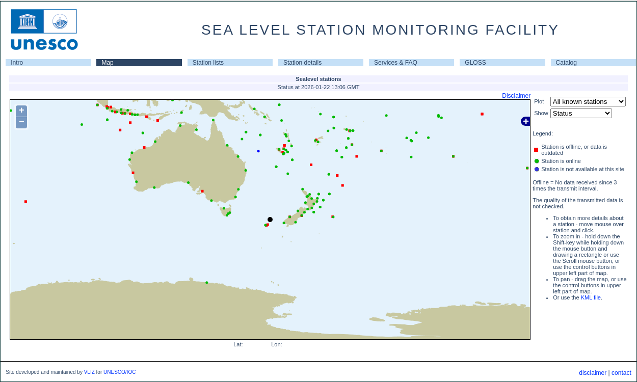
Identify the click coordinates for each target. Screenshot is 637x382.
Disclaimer (516, 95)
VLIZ (89, 372)
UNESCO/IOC (119, 372)
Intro (17, 62)
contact (621, 372)
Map (107, 62)
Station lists (208, 62)
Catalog (566, 62)
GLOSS (475, 62)
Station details (302, 62)
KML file (591, 297)
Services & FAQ (395, 62)
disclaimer (592, 372)
